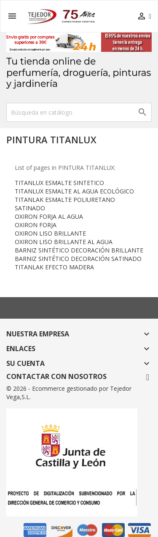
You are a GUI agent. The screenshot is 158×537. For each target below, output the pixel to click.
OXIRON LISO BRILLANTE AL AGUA (63, 242)
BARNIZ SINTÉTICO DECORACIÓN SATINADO (78, 259)
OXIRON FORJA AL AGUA (49, 216)
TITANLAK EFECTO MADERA (54, 267)
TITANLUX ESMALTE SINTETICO (59, 183)
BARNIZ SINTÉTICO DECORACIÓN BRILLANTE (79, 250)
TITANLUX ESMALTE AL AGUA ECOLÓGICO (74, 191)
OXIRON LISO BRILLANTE (50, 233)
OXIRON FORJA (35, 225)
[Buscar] (79, 112)
